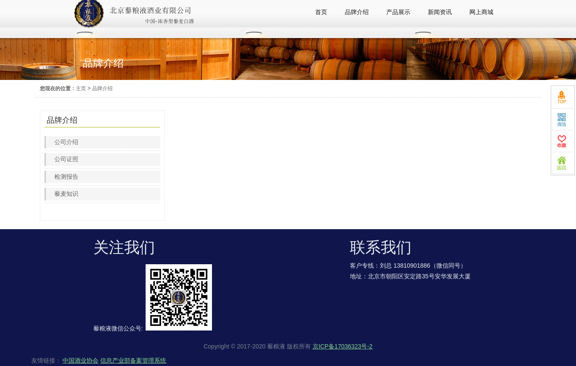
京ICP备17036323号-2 (343, 346)
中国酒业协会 (80, 360)
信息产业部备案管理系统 (133, 360)
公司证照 (66, 159)
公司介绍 (66, 142)
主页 (81, 89)
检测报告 (66, 176)
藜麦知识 (66, 193)
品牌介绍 (102, 89)
